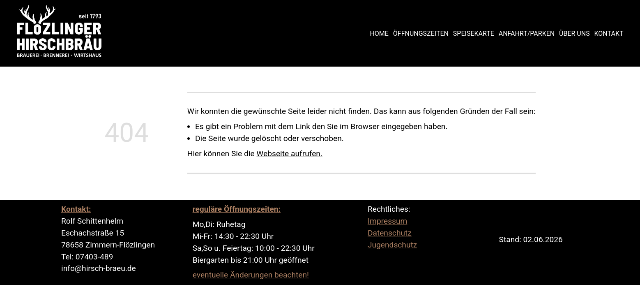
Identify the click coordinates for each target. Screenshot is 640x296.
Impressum (387, 221)
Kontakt (609, 33)
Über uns (574, 33)
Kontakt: (76, 209)
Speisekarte (473, 33)
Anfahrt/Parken (527, 33)
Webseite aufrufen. (289, 153)
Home (379, 33)
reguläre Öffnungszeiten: (237, 209)
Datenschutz (390, 233)
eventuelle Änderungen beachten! (251, 275)
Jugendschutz (392, 245)
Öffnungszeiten (421, 33)
